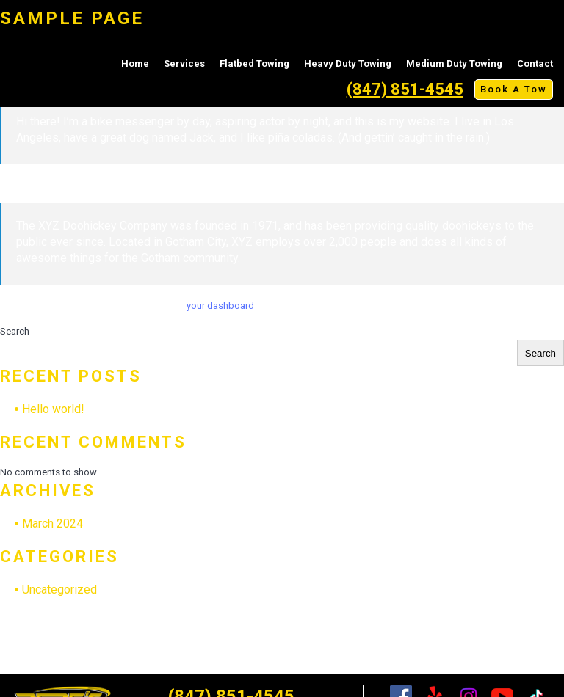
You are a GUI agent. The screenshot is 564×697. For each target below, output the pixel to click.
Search (14, 331)
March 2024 (52, 523)
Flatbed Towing (254, 63)
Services (184, 63)
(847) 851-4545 (405, 89)
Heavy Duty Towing (347, 63)
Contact (535, 63)
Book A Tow (513, 89)
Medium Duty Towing (454, 63)
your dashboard (220, 305)
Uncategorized (59, 589)
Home (135, 63)
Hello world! (53, 409)
